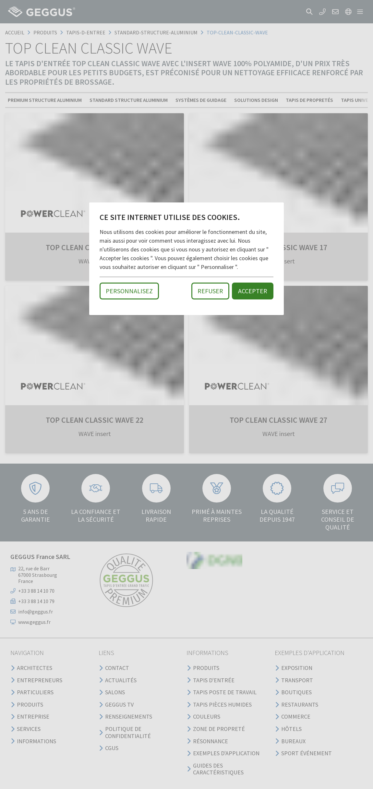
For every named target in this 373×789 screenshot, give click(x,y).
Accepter (252, 291)
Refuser (210, 291)
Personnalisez (129, 291)
